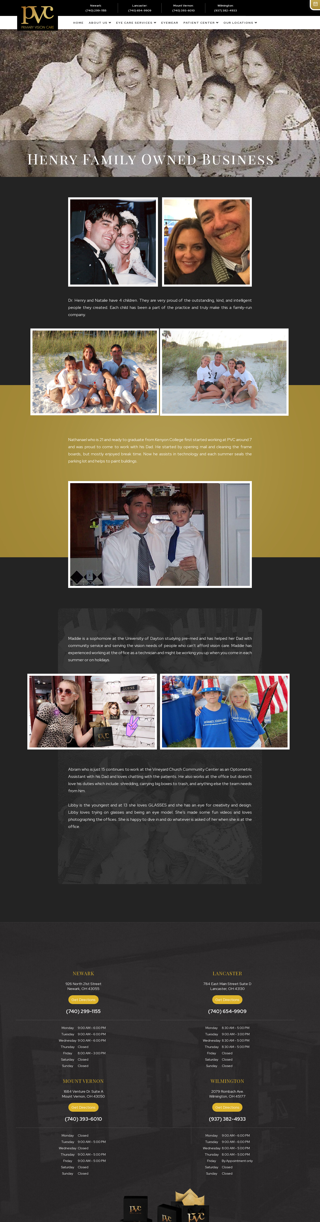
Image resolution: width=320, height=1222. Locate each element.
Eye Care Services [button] (134, 23)
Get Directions (83, 1000)
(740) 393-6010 (183, 10)
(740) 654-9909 (139, 10)
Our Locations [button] (238, 23)
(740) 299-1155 (96, 10)
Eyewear (169, 23)
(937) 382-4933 (225, 10)
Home (78, 23)
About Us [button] (98, 23)
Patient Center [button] (199, 23)
